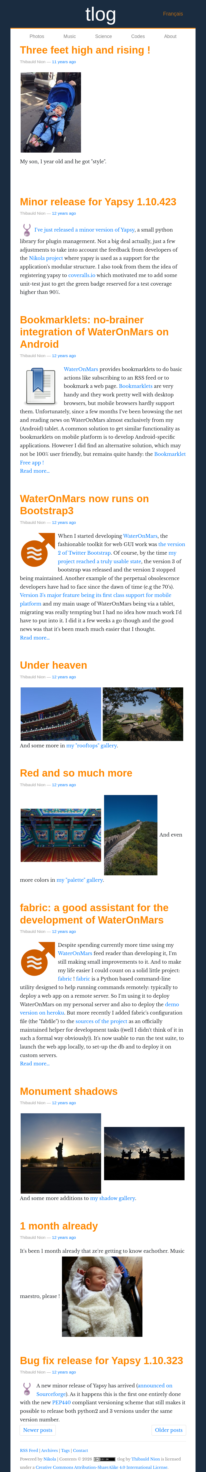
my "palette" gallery (80, 880)
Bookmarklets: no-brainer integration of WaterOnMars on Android (94, 332)
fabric (65, 979)
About (170, 36)
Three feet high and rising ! (85, 50)
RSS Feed (29, 1450)
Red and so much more (76, 773)
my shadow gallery (112, 1198)
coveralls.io (81, 275)
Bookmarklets (136, 386)
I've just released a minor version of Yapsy (84, 230)
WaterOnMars (81, 369)
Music (70, 36)
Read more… (35, 471)
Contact (80, 1450)
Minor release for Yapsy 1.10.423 (98, 201)
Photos (37, 36)
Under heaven (53, 665)
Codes (138, 36)
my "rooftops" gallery (91, 746)
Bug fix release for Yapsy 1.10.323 (101, 1360)
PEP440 (61, 1403)
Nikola (49, 1459)
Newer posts (37, 1430)
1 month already (59, 1226)
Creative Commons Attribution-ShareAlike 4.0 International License (102, 1467)
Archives (49, 1450)
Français (173, 14)
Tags (65, 1450)
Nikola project (46, 258)
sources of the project (101, 1021)
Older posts (169, 1430)
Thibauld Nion (145, 1459)
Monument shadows (69, 1091)
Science (103, 36)
